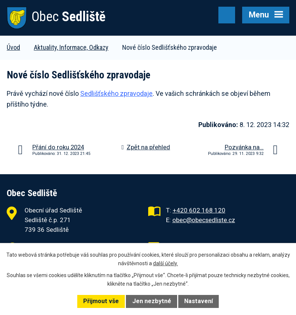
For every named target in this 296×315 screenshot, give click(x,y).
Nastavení (198, 301)
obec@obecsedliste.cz (203, 220)
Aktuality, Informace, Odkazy (71, 47)
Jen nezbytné (151, 301)
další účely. (165, 263)
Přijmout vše (101, 301)
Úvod (13, 47)
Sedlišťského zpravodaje (116, 93)
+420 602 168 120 (199, 210)
